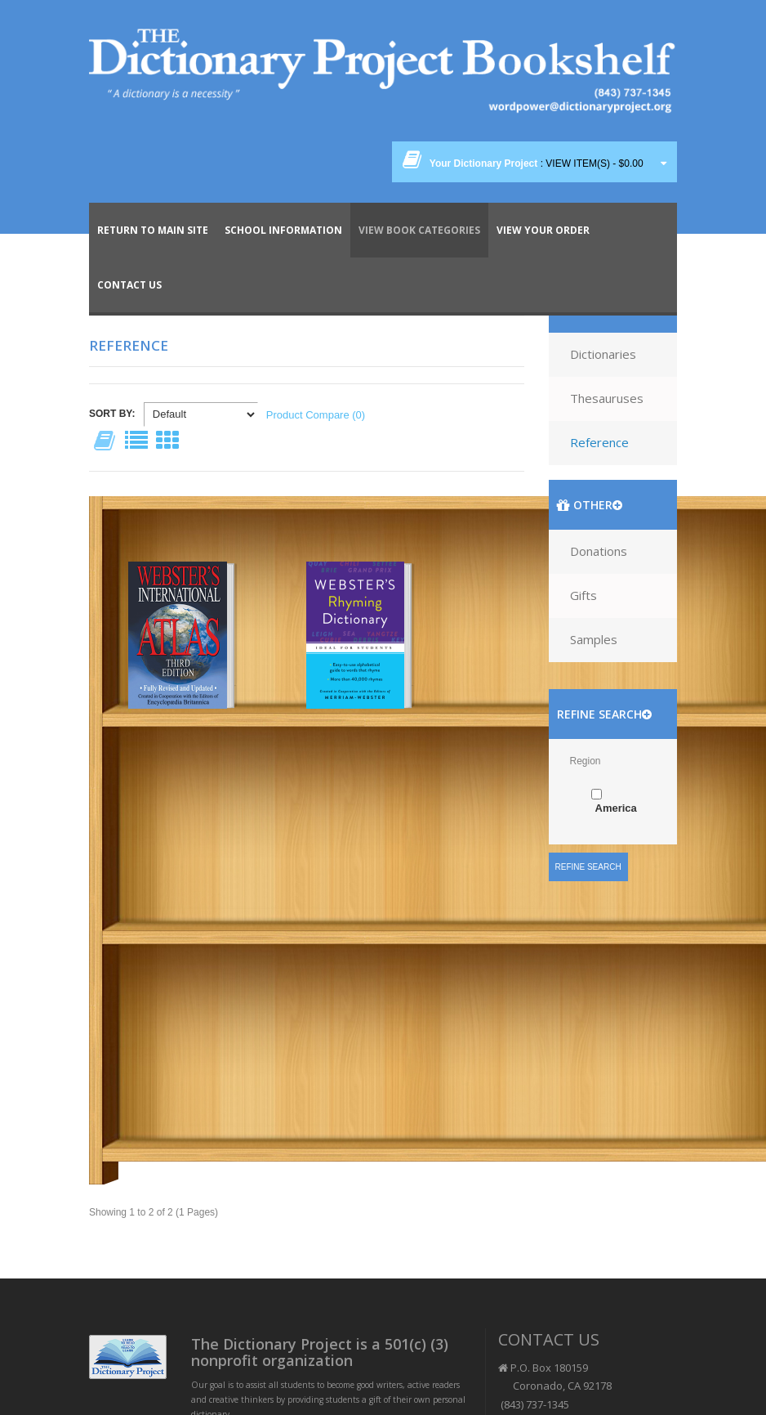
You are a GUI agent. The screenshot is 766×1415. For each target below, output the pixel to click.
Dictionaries (603, 354)
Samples (593, 639)
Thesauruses (607, 398)
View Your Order (543, 230)
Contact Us (129, 285)
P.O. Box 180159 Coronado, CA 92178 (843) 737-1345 (555, 1386)
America (616, 808)
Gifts (583, 595)
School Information (283, 230)
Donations (598, 551)
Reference (599, 442)
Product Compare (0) (315, 415)
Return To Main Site (152, 230)
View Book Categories (419, 230)
